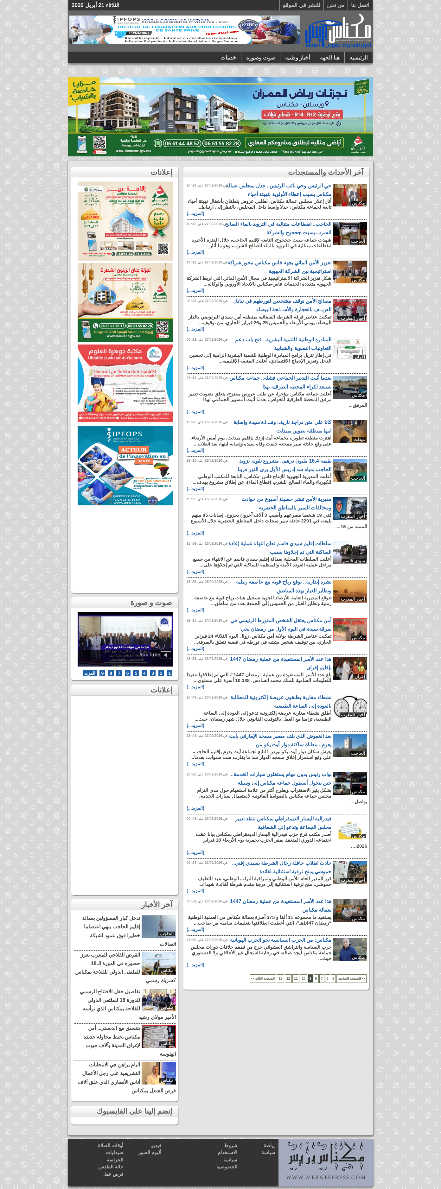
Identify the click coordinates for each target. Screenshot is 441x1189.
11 (296, 978)
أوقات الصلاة (110, 1145)
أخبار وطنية (297, 58)
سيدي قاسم (354, 560)
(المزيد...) (195, 213)
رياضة (269, 1145)
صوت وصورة (260, 58)
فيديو (156, 1145)
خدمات (228, 58)
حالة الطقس (110, 1166)
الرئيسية (358, 58)
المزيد (89, 673)
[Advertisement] (125, 547)
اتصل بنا (360, 5)
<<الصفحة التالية (263, 978)
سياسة (268, 1152)
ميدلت (359, 439)
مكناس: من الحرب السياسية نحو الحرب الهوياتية (280, 940)
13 (280, 978)
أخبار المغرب (353, 318)
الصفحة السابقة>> (351, 978)
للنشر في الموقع (301, 5)
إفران (360, 356)
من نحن (336, 5)
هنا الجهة (330, 58)
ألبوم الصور (149, 1152)
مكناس (358, 203)
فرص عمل (112, 1174)
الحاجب (358, 241)
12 (288, 978)
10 (303, 978)
